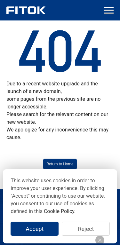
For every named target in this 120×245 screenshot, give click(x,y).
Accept (35, 228)
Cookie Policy (59, 211)
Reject (86, 228)
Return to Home (60, 164)
